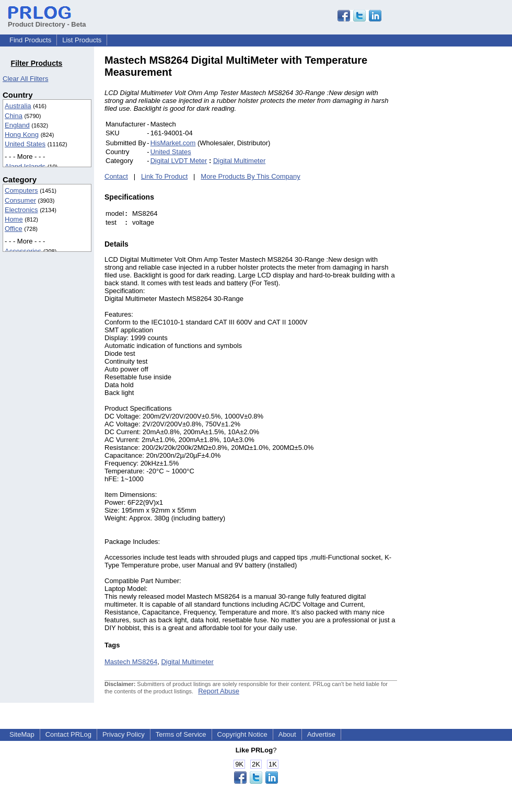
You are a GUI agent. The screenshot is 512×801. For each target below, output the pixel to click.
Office (13, 229)
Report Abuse (218, 691)
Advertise (321, 734)
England (17, 125)
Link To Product (164, 176)
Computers (21, 190)
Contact (116, 176)
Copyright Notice (242, 734)
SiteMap (21, 734)
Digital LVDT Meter (178, 161)
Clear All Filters (25, 79)
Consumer (20, 200)
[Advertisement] (467, 211)
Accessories (23, 251)
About (287, 734)
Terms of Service (181, 734)
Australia (18, 106)
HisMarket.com (173, 143)
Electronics (21, 210)
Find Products (30, 40)
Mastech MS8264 (130, 662)
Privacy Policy (123, 734)
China (13, 116)
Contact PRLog (68, 734)
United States (25, 144)
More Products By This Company (250, 176)
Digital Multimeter (239, 161)
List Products (81, 40)
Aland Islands (25, 166)
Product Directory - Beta (47, 20)
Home (14, 219)
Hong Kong (22, 134)
